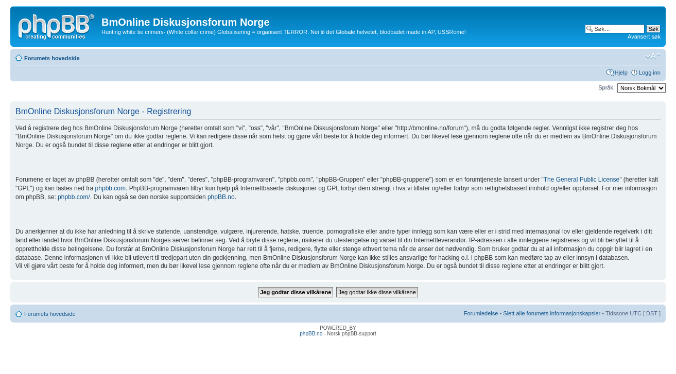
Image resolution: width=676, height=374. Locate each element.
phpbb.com (110, 188)
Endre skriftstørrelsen (653, 56)
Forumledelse (481, 313)
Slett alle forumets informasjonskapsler (551, 313)
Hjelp (621, 72)
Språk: (606, 87)
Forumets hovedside (52, 58)
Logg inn (650, 72)
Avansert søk (644, 36)
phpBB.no (221, 197)
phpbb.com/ (74, 197)
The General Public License (581, 179)
